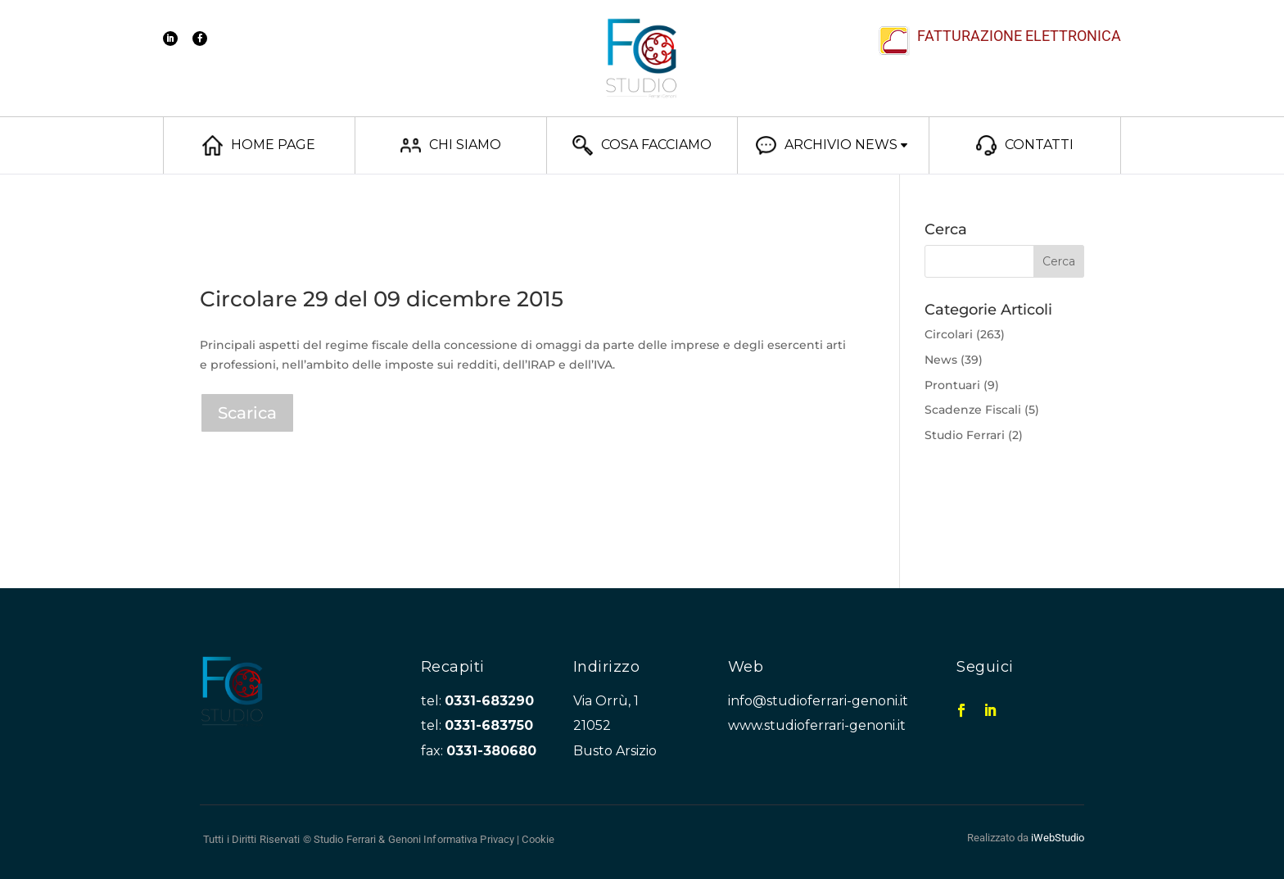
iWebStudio (1057, 837)
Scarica (247, 413)
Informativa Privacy (468, 839)
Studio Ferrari (965, 435)
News (941, 359)
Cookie (538, 839)
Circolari (949, 334)
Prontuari (952, 385)
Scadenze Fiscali (973, 409)
